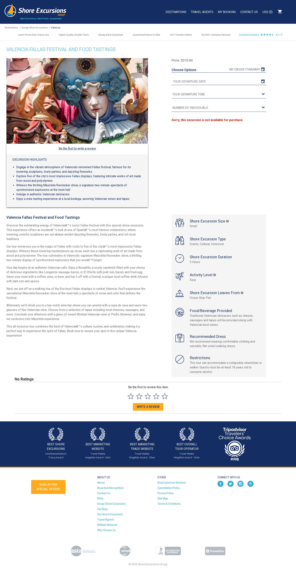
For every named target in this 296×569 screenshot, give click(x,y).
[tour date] (219, 81)
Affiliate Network (107, 524)
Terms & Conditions (169, 503)
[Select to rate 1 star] (131, 396)
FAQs (100, 498)
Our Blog (102, 509)
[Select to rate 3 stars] (148, 396)
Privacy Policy (165, 493)
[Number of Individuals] (219, 108)
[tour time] (219, 94)
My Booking (227, 12)
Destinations (176, 12)
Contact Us (249, 12)
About (101, 482)
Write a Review (148, 407)
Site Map (162, 498)
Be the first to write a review (77, 148)
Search (289, 11)
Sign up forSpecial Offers (48, 487)
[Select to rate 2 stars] (139, 396)
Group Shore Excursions (111, 503)
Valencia (55, 27)
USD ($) (267, 12)
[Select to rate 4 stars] (156, 396)
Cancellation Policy (168, 487)
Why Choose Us (106, 530)
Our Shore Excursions (110, 514)
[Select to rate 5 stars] (165, 396)
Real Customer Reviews (171, 482)
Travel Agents (202, 12)
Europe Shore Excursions (35, 27)
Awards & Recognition (110, 487)
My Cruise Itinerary (244, 69)
